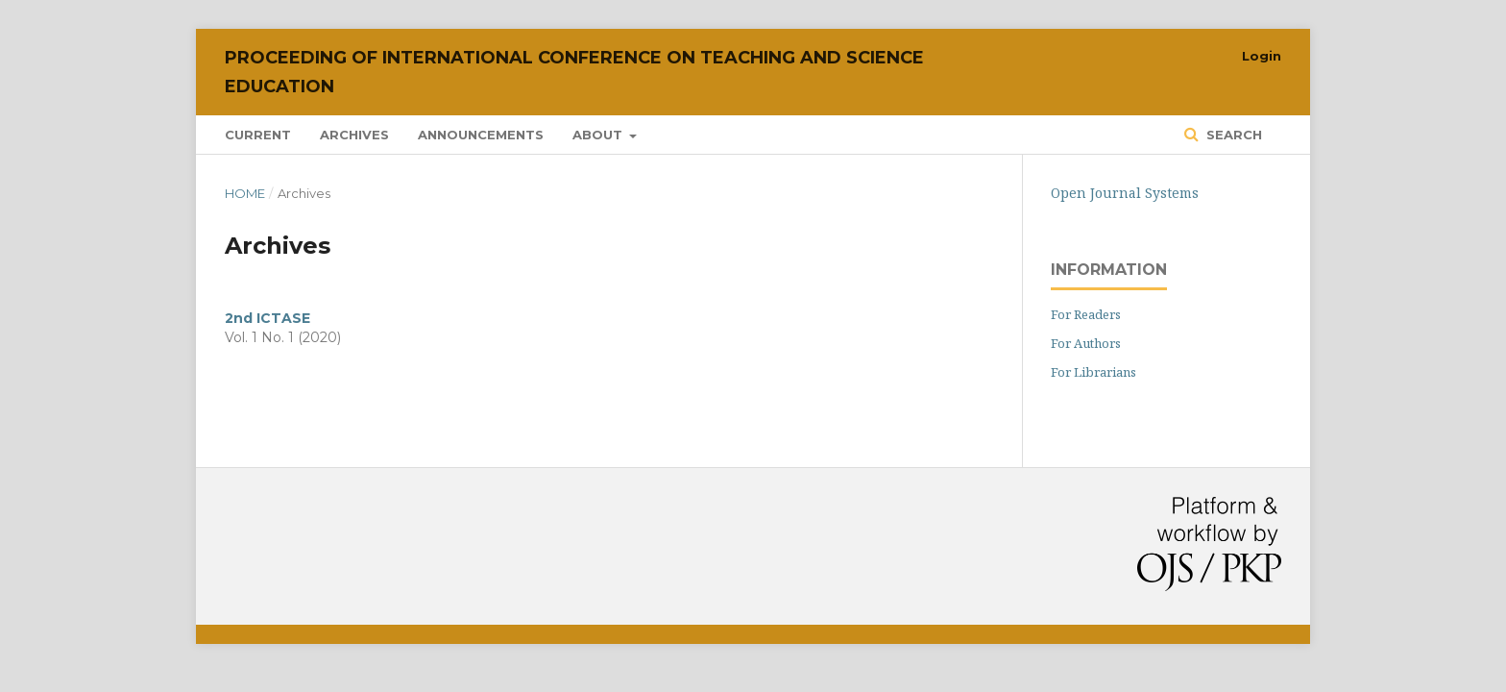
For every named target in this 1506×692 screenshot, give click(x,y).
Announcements (481, 134)
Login (1261, 55)
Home (245, 193)
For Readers (1086, 314)
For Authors (1086, 343)
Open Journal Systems (1125, 193)
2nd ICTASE (267, 318)
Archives (354, 134)
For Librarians (1093, 372)
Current (258, 134)
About (599, 134)
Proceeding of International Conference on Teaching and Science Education (574, 72)
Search (1232, 134)
